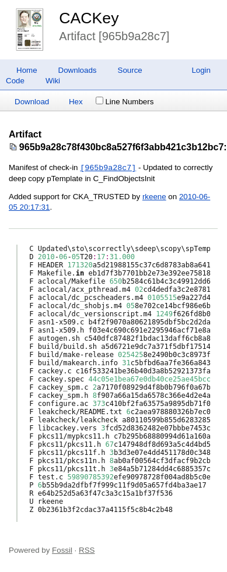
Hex (76, 101)
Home (26, 70)
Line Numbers (124, 101)
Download (32, 101)
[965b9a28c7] (108, 168)
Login (201, 70)
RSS (87, 550)
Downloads (77, 70)
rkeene (154, 196)
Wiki (53, 80)
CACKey (88, 18)
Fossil (62, 550)
